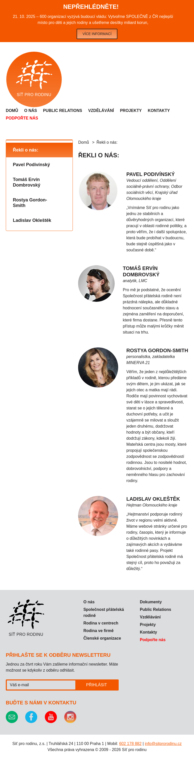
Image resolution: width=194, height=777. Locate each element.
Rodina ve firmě (98, 631)
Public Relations (155, 609)
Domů (12, 110)
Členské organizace (102, 638)
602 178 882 (130, 743)
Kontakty (159, 110)
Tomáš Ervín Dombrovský (26, 182)
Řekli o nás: (25, 150)
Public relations (62, 110)
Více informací (96, 34)
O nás (30, 110)
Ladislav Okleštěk (32, 220)
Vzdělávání (101, 110)
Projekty (131, 110)
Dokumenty (151, 602)
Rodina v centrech (100, 623)
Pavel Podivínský (31, 164)
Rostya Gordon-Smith (30, 202)
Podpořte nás (22, 118)
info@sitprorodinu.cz (163, 743)
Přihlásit (96, 685)
